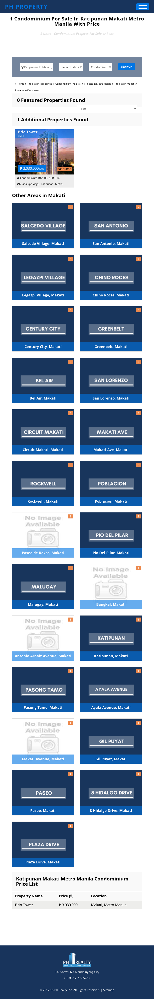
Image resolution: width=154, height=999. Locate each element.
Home (20, 83)
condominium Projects (68, 83)
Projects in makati (125, 83)
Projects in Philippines (40, 83)
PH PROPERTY (26, 6)
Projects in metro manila (97, 83)
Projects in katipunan (26, 90)
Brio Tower (24, 904)
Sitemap (108, 990)
